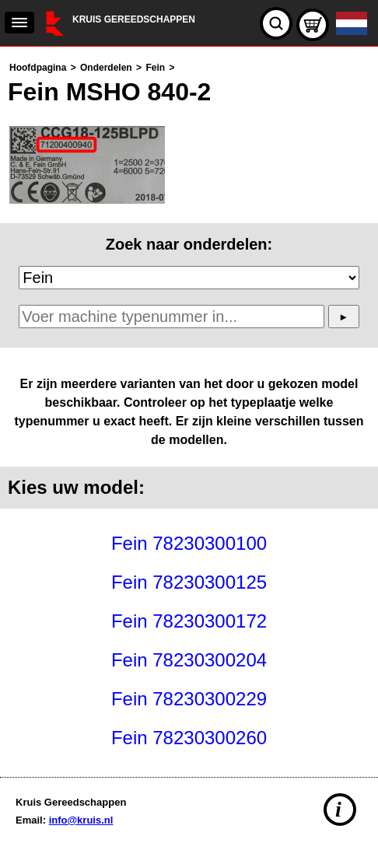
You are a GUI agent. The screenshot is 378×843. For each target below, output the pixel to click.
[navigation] (19, 22)
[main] (189, 407)
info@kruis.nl (81, 820)
